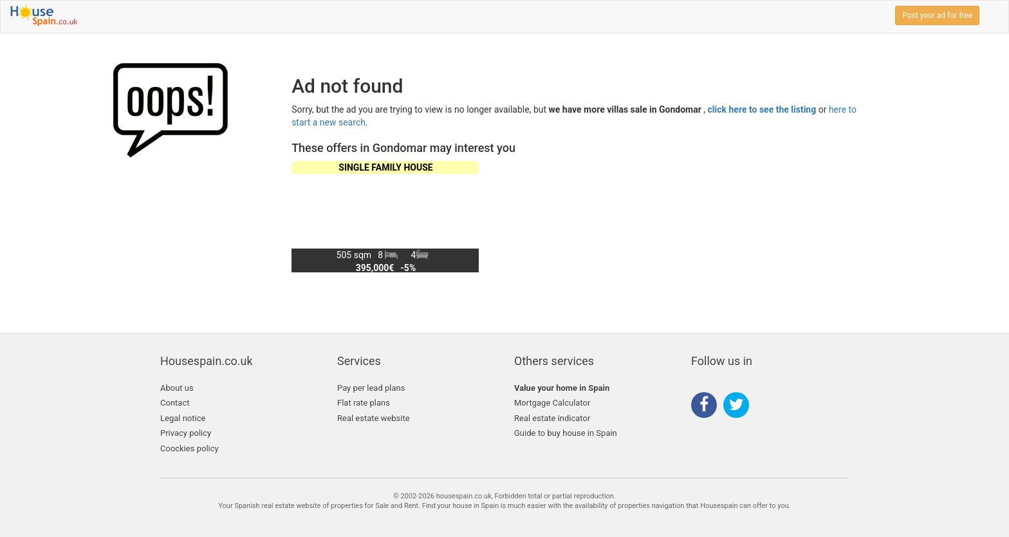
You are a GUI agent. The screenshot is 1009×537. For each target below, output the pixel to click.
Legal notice (182, 418)
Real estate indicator (552, 418)
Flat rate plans (363, 403)
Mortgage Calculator (552, 403)
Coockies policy (189, 448)
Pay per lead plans (371, 388)
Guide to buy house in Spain (565, 433)
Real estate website (373, 418)
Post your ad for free (937, 15)
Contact (174, 403)
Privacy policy (185, 433)
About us (177, 388)
